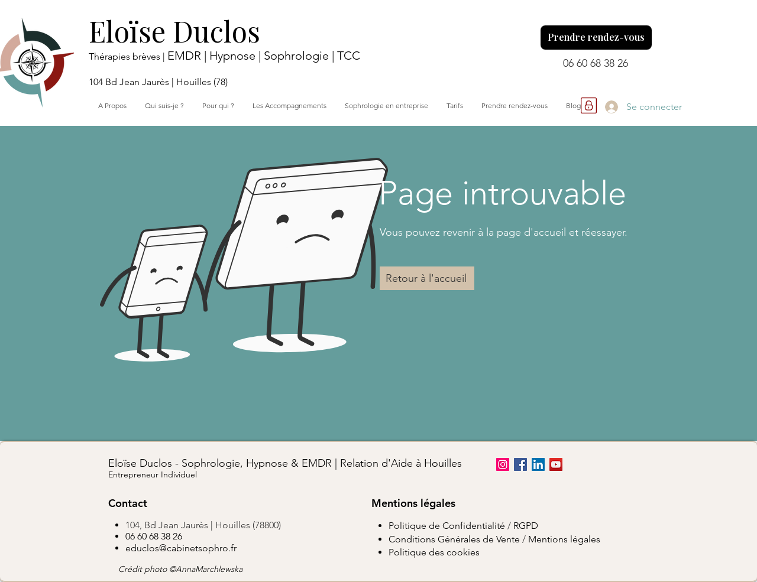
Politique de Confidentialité (447, 525)
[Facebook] (520, 464)
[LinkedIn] (538, 464)
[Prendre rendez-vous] (596, 37)
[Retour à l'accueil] (427, 278)
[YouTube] (555, 464)
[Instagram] (502, 464)
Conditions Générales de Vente (454, 539)
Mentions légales (564, 539)
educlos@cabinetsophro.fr (181, 548)
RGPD (525, 525)
